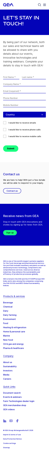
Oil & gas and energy (13, 344)
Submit (10, 148)
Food (5, 323)
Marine (6, 335)
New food (8, 340)
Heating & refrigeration (14, 327)
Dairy (5, 311)
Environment (9, 319)
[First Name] (11, 77)
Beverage (8, 302)
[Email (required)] (24, 91)
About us (7, 362)
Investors (7, 370)
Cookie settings (9, 443)
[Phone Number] (24, 98)
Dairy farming (9, 315)
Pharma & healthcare (13, 348)
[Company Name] (24, 84)
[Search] (39, 4)
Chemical (7, 306)
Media (6, 374)
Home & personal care (14, 331)
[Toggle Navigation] (44, 4)
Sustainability (10, 366)
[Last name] (34, 77)
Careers (7, 379)
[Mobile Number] (24, 105)
